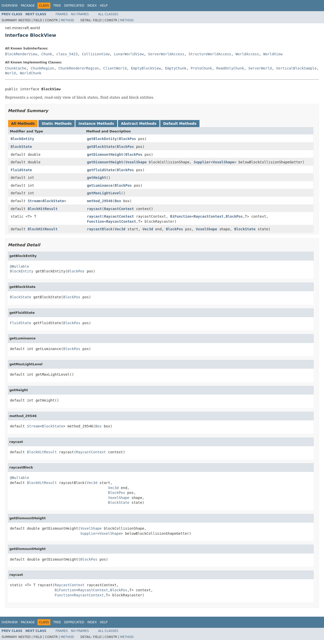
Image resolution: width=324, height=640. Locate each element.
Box (118, 201)
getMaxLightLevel (104, 193)
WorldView (272, 54)
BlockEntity (22, 139)
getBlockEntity (102, 139)
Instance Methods (96, 124)
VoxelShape (136, 162)
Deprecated (74, 5)
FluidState (21, 170)
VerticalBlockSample (296, 68)
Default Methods (179, 124)
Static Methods (57, 124)
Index (92, 5)
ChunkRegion (42, 68)
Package (28, 5)
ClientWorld (115, 68)
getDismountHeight (105, 154)
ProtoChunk (201, 68)
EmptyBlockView (146, 68)
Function (95, 221)
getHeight (96, 178)
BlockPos (127, 139)
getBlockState (101, 147)
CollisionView (96, 54)
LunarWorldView (129, 54)
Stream (34, 201)
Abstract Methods (138, 124)
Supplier (202, 162)
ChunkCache (15, 68)
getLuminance (100, 185)
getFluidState (101, 170)
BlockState (21, 147)
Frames (62, 14)
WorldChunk (30, 73)
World (10, 73)
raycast (94, 209)
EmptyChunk (175, 68)
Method (67, 20)
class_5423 (66, 54)
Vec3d (120, 229)
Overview (10, 5)
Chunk (46, 54)
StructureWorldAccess (210, 54)
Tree (57, 5)
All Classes (108, 14)
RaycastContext (119, 209)
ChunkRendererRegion (78, 68)
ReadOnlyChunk (230, 68)
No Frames (80, 14)
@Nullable (19, 266)
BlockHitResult (42, 209)
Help (104, 5)
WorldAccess (247, 54)
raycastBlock (100, 229)
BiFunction (180, 216)
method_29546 (100, 201)
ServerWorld (260, 68)
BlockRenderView (21, 54)
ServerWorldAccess (166, 54)
